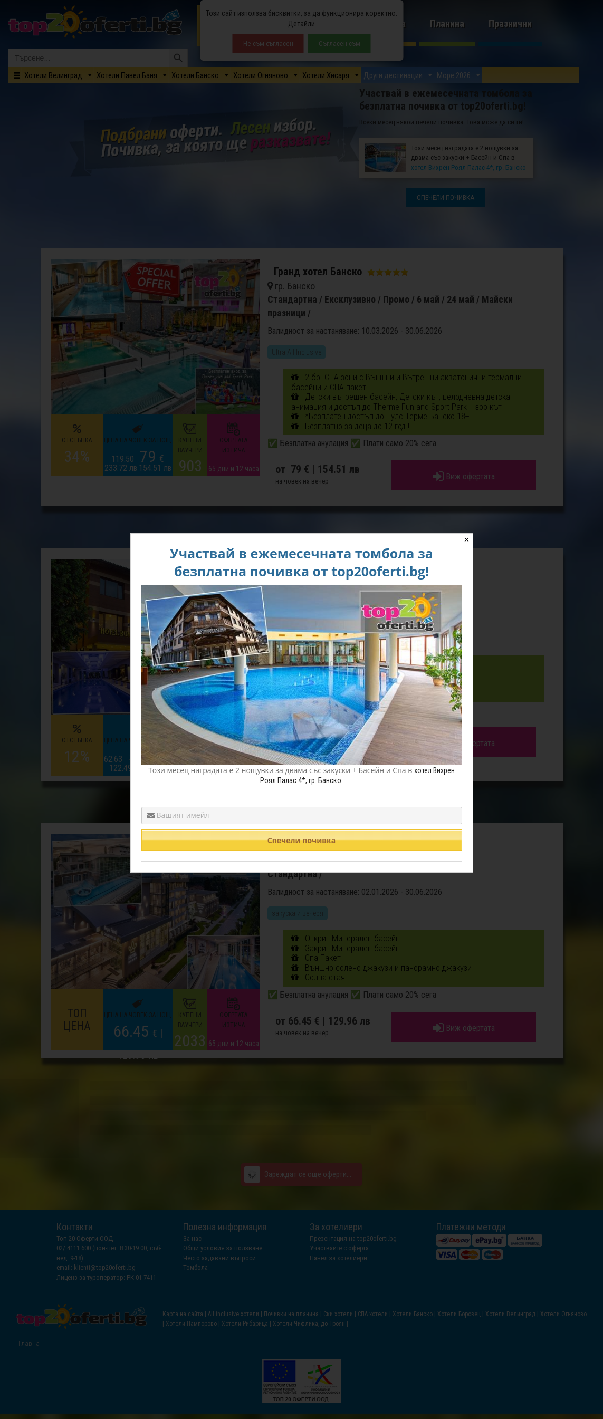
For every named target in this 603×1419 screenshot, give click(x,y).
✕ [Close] (467, 540)
